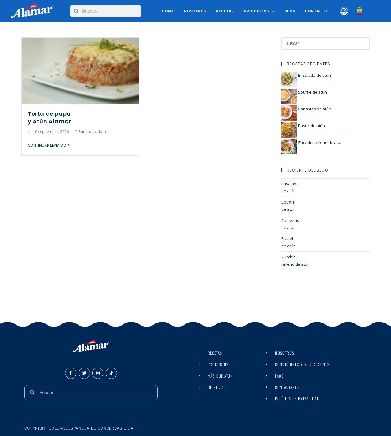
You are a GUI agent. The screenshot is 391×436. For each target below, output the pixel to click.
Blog (289, 11)
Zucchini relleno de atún (320, 142)
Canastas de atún (314, 109)
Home (168, 11)
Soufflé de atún (312, 92)
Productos (259, 11)
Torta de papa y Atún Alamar (49, 117)
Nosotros (195, 11)
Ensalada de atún (314, 75)
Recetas (225, 11)
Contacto (316, 11)
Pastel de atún (311, 125)
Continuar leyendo (49, 145)
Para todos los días (95, 131)
